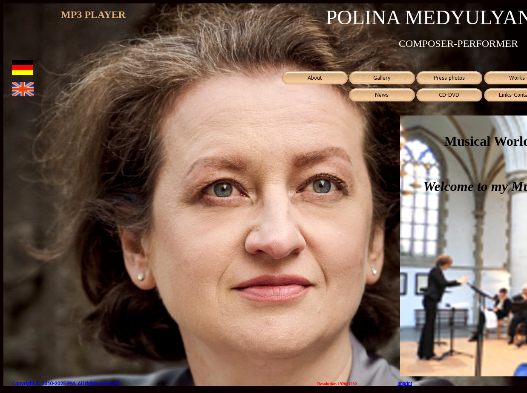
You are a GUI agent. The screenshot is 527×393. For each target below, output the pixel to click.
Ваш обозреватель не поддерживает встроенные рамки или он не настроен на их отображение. (93, 27)
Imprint (404, 383)
